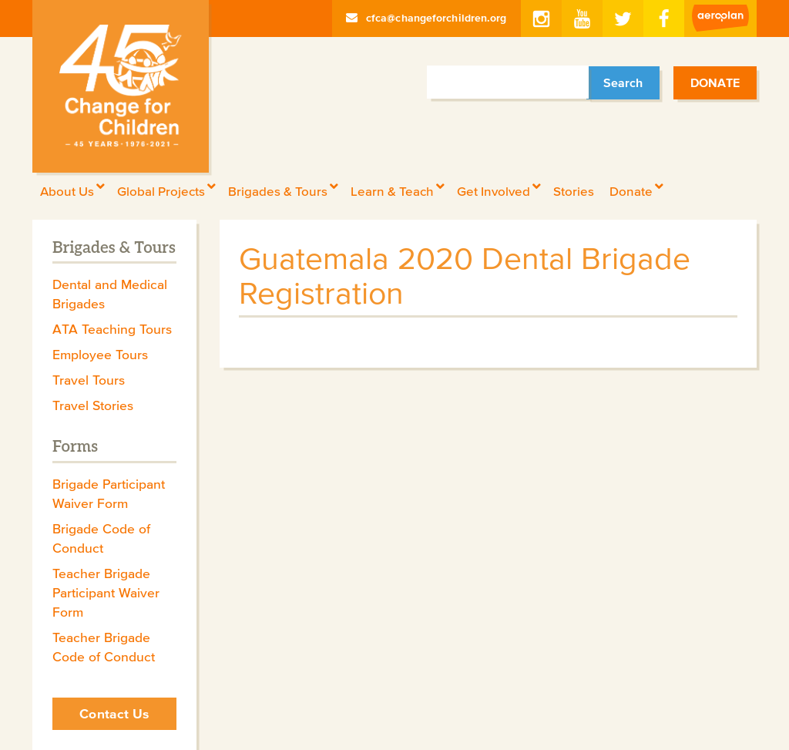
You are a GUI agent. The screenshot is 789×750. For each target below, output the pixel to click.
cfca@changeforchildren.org (426, 18)
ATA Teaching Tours (112, 329)
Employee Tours (100, 354)
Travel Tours (88, 380)
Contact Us (114, 713)
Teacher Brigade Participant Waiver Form (105, 593)
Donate (715, 82)
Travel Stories (92, 405)
